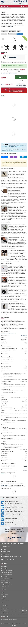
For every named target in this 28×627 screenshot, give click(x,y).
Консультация (20, 33)
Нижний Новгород (4, 600)
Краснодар (3, 598)
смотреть (25, 469)
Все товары (4, 563)
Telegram (4, 549)
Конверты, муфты (4, 580)
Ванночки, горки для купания (7, 578)
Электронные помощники (6, 584)
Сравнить (21, 80)
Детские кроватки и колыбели (7, 570)
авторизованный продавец (14, 145)
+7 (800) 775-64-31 (6, 546)
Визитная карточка (6, 554)
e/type (11, 26)
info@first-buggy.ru (6, 551)
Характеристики (12, 31)
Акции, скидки (4, 566)
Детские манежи (4, 576)
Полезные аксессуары (5, 582)
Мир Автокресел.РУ (5, 586)
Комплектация (4, 31)
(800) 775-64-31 (5, 6)
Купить (21, 77)
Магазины (3, 589)
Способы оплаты (5, 616)
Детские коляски (4, 568)
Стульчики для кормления (6, 572)
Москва (2, 592)
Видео (18, 31)
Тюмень (2, 602)
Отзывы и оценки (11, 33)
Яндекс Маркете (5, 485)
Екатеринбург (4, 596)
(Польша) (24, 335)
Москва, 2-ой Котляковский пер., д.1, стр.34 (12, 556)
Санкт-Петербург (4, 594)
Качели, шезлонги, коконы (6, 574)
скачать (25, 466)
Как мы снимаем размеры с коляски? (8, 333)
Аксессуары (4, 33)
